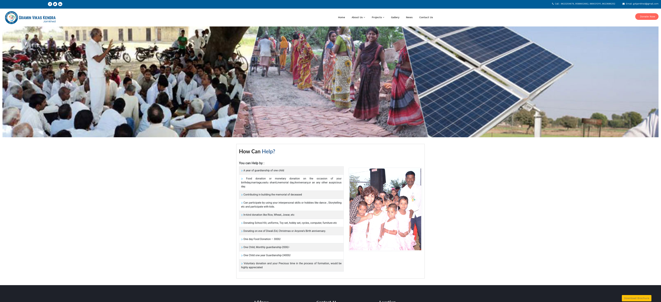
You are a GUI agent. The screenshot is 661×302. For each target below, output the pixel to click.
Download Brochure (636, 298)
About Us (357, 17)
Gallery (395, 17)
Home (341, 17)
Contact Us (426, 17)
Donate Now (647, 16)
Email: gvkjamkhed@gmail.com (640, 3)
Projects (377, 17)
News (409, 17)
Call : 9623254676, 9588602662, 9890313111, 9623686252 (583, 3)
